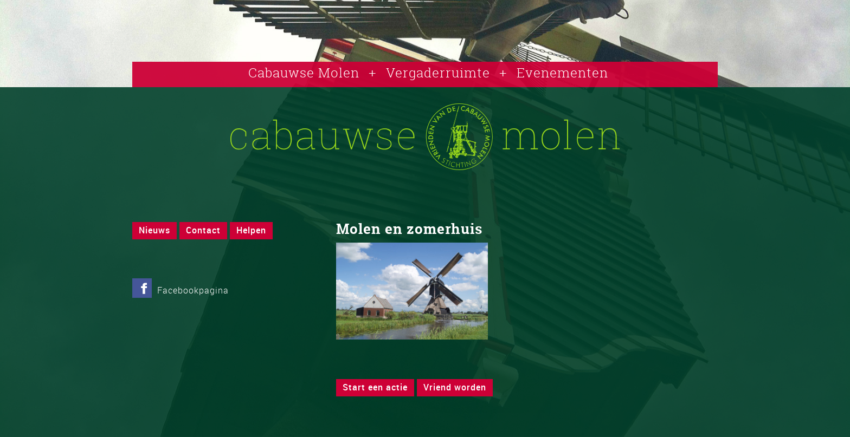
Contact (203, 230)
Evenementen (562, 72)
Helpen (251, 230)
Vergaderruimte (438, 72)
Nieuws (154, 230)
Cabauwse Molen (303, 72)
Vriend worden (454, 387)
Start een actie (375, 387)
